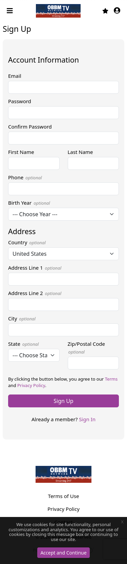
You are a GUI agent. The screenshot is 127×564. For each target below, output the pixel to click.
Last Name (80, 152)
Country (27, 242)
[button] (117, 11)
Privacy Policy (31, 385)
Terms (111, 379)
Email (14, 75)
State (23, 343)
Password (19, 101)
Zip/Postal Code (86, 347)
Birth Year (29, 202)
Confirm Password (30, 126)
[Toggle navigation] (10, 11)
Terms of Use (63, 496)
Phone (25, 177)
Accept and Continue (63, 552)
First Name (21, 152)
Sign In (87, 419)
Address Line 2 (34, 293)
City (22, 318)
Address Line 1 (34, 267)
